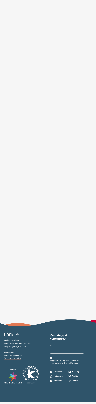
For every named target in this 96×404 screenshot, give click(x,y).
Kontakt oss (9, 355)
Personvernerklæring (13, 358)
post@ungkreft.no (11, 342)
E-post (52, 347)
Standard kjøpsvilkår (12, 361)
